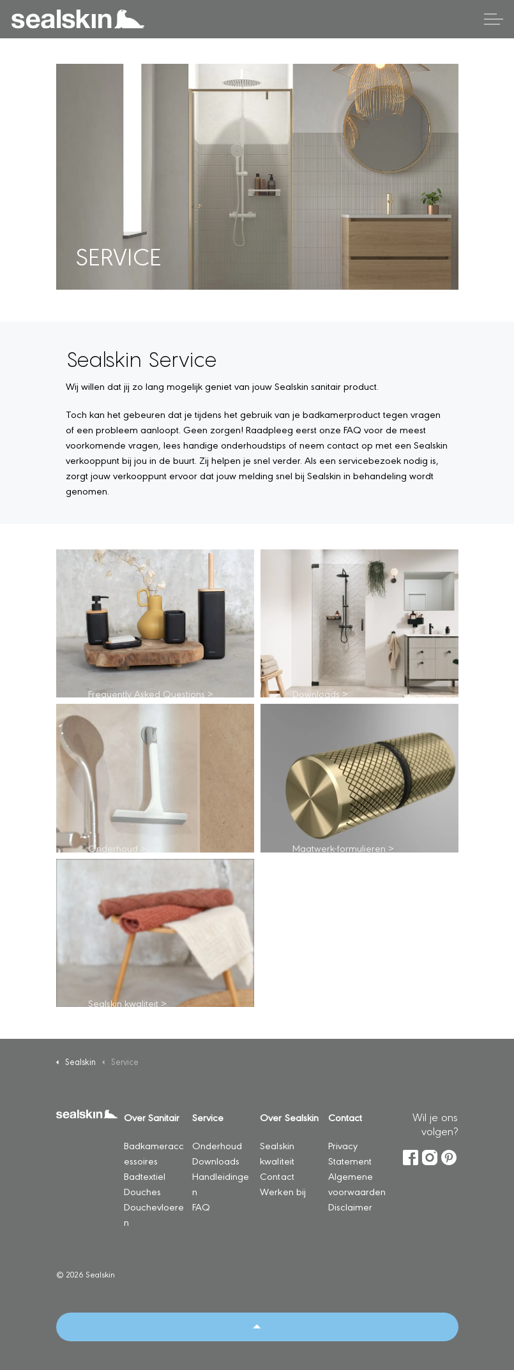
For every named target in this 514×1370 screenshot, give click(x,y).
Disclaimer (350, 1206)
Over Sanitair (151, 1117)
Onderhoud (217, 1145)
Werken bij (282, 1191)
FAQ (201, 1206)
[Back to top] (257, 1327)
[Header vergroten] (493, 19)
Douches (142, 1191)
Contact (277, 1175)
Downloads (215, 1160)
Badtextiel (144, 1175)
